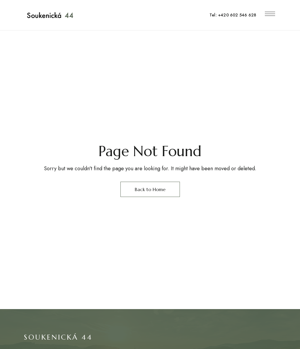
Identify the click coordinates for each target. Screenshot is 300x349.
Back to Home (150, 189)
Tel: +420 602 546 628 (232, 15)
